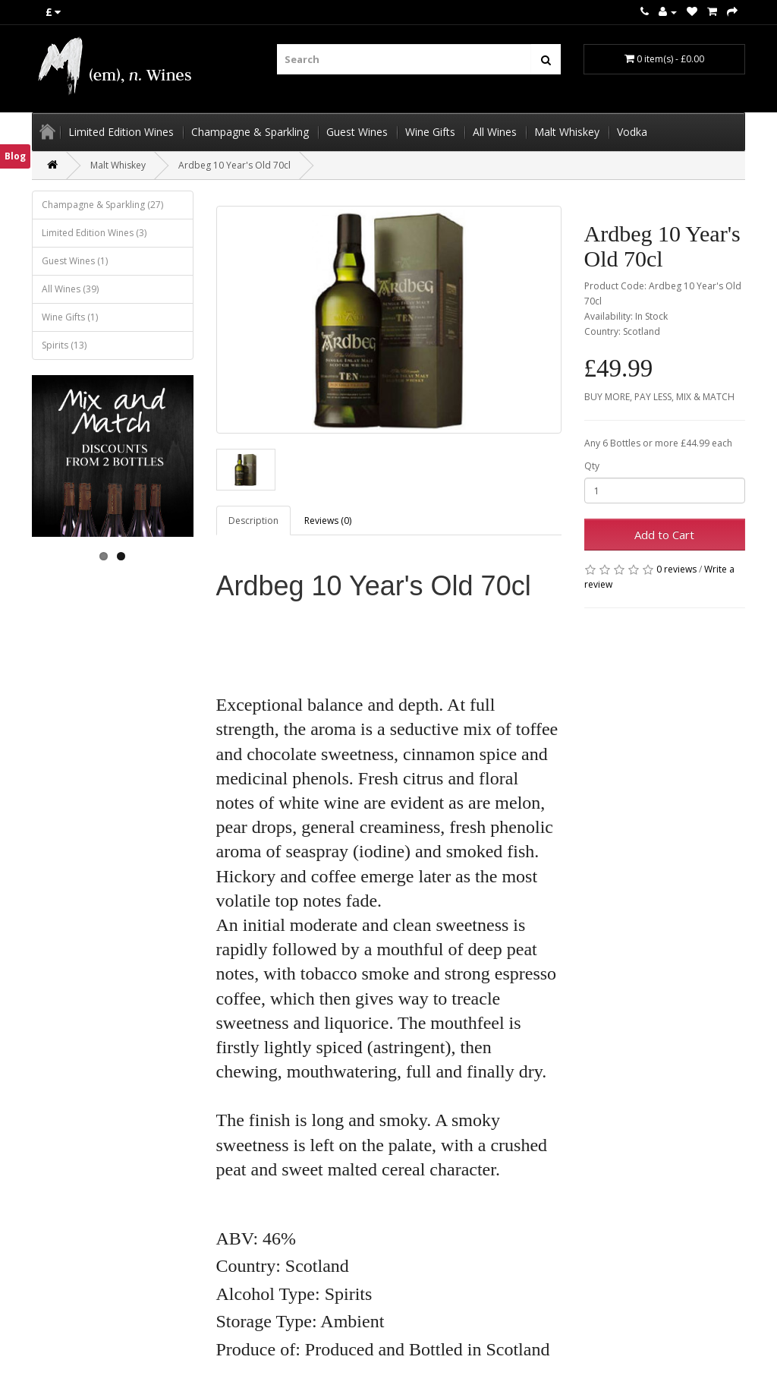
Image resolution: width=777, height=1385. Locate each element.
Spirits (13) (64, 345)
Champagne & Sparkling (250, 132)
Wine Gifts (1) (70, 317)
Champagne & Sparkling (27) (102, 204)
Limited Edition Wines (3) (94, 232)
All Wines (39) (70, 288)
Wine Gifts (430, 132)
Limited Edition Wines (121, 132)
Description (253, 520)
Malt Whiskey (566, 132)
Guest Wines (357, 132)
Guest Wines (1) (75, 260)
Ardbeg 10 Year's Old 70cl (234, 165)
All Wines (495, 132)
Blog (15, 156)
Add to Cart (664, 534)
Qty (591, 465)
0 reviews (676, 569)
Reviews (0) (327, 520)
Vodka (632, 132)
